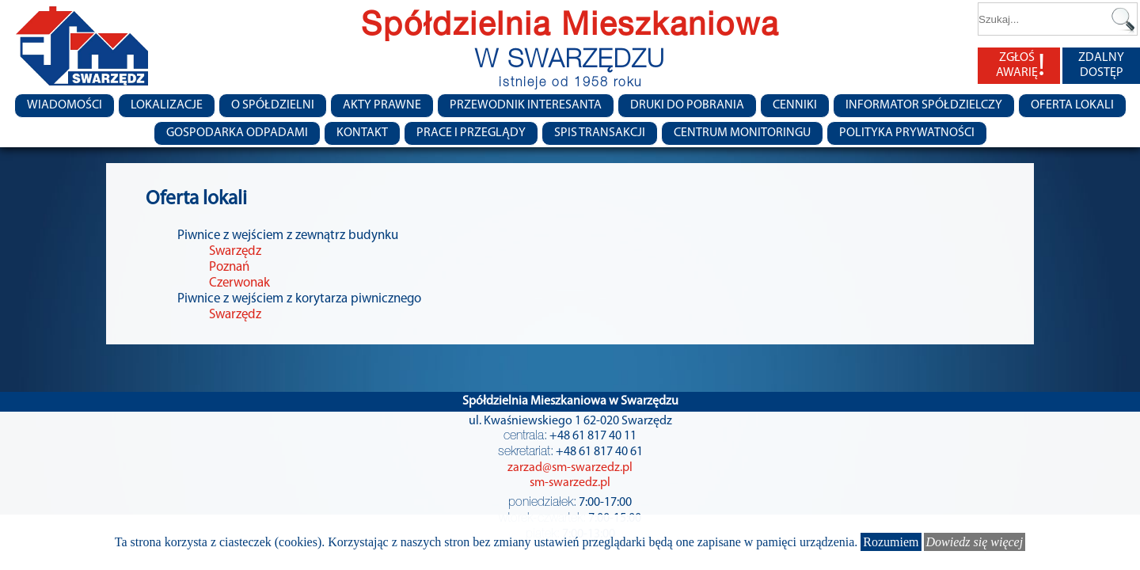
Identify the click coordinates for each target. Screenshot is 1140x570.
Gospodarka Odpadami (237, 133)
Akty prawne (382, 105)
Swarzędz (235, 251)
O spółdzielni (272, 105)
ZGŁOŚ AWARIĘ (1020, 66)
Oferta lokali (1072, 105)
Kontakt (362, 133)
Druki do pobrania (687, 105)
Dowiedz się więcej (975, 542)
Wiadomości (64, 105)
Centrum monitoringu (742, 133)
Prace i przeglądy (471, 133)
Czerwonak (239, 283)
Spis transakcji (599, 133)
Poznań (229, 267)
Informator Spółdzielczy (924, 105)
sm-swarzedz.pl (570, 483)
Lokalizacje (167, 105)
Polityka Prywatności (907, 133)
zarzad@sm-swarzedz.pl (570, 468)
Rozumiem (890, 542)
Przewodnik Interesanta (526, 105)
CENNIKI (795, 105)
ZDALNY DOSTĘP (1101, 65)
